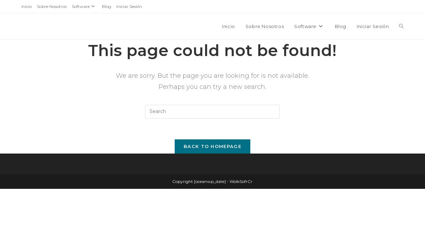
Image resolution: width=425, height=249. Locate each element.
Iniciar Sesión (129, 6)
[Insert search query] (212, 112)
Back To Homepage (212, 146)
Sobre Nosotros (52, 6)
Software (84, 6)
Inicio (26, 6)
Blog (106, 6)
